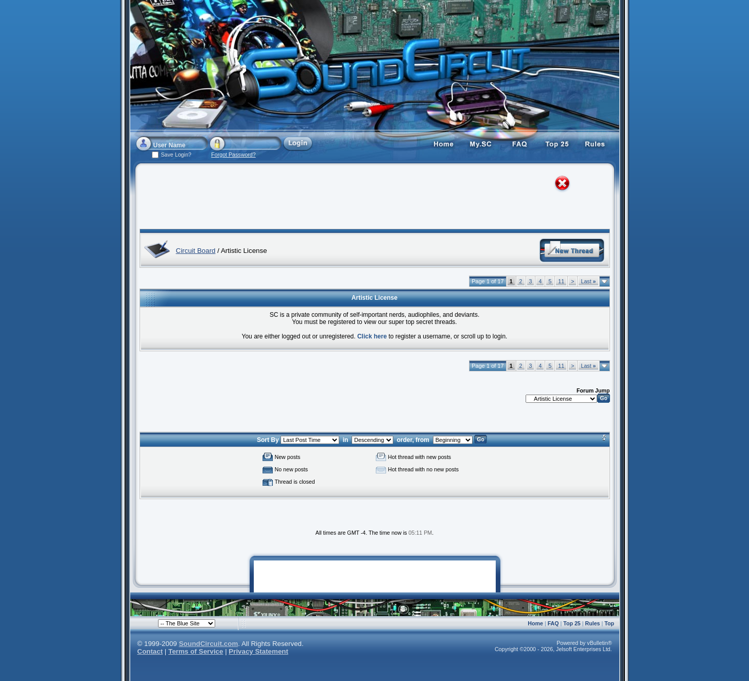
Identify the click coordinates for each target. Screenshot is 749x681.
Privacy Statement (258, 651)
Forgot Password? (233, 154)
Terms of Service (195, 651)
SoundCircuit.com (208, 644)
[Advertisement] (365, 198)
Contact (150, 651)
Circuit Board (196, 250)
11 (561, 281)
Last (588, 281)
